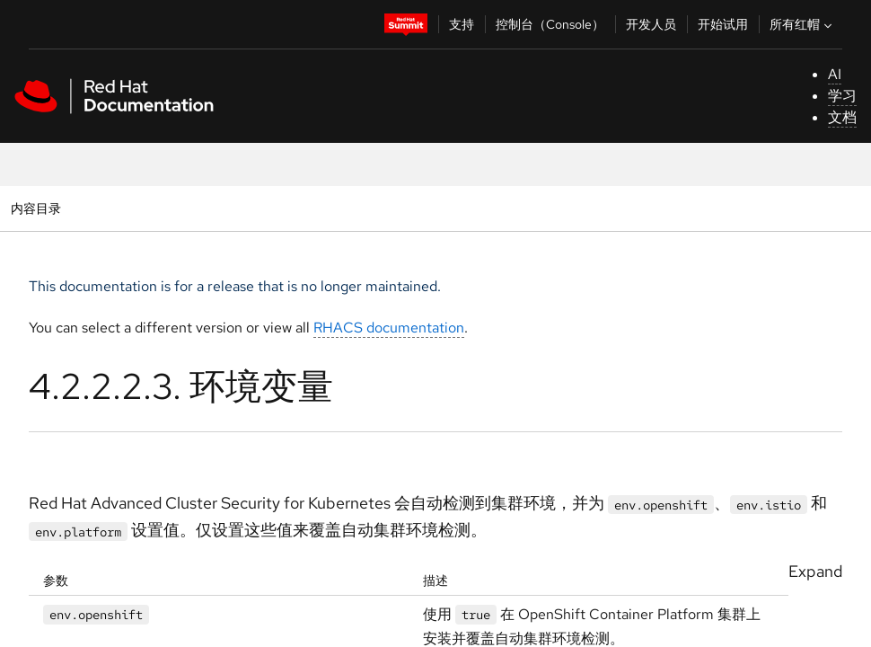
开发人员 (651, 24)
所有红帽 (803, 24)
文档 (842, 117)
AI (834, 74)
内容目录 (35, 208)
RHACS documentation (388, 327)
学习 (842, 95)
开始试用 (723, 24)
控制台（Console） (550, 24)
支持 (461, 24)
